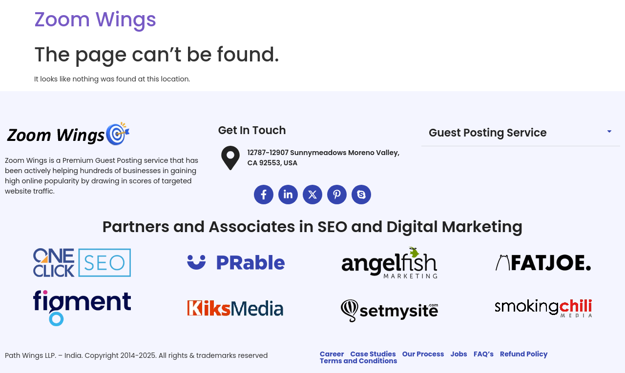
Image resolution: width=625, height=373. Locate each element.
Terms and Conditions (358, 360)
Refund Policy (523, 354)
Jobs (459, 354)
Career (332, 354)
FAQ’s (484, 354)
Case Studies (373, 354)
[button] (520, 133)
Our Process (423, 354)
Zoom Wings (95, 19)
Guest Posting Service (488, 132)
